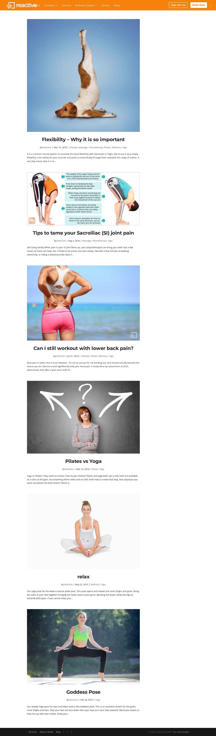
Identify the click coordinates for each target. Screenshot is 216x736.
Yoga (124, 147)
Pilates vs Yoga (83, 461)
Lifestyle (73, 147)
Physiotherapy (96, 147)
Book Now (198, 5)
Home (36, 5)
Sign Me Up (178, 5)
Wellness (116, 147)
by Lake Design (181, 731)
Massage (83, 147)
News (117, 5)
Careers (105, 5)
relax (83, 577)
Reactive (47, 147)
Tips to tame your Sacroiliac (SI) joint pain (83, 233)
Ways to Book (46, 731)
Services (66, 5)
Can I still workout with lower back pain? (83, 348)
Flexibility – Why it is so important (83, 139)
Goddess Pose (83, 692)
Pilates (107, 147)
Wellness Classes (84, 5)
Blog (58, 731)
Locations (49, 5)
